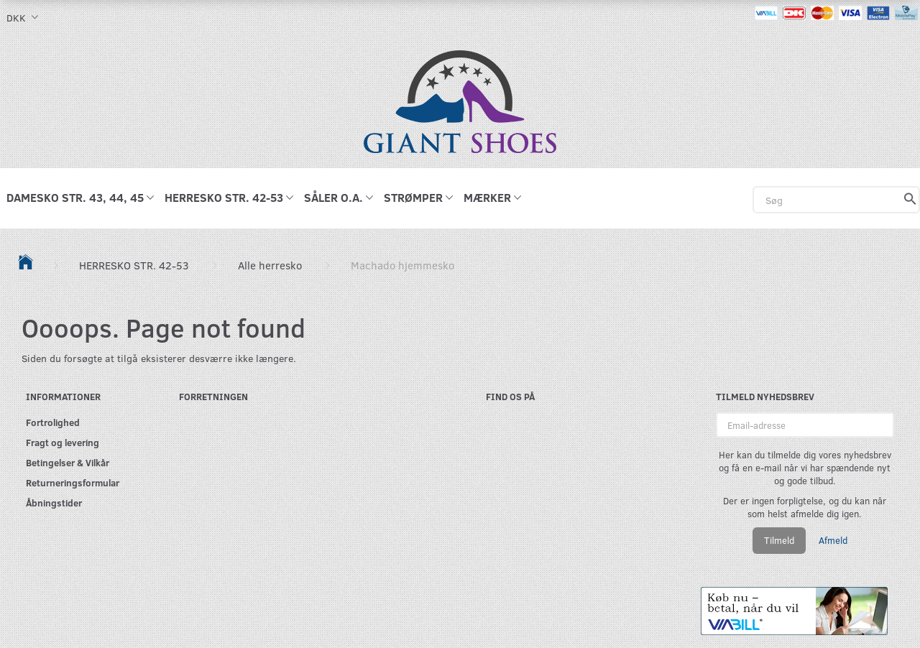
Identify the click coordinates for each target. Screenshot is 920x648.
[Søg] (910, 199)
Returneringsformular (72, 482)
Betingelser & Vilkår (67, 462)
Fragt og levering (62, 442)
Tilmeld (779, 540)
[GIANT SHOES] (460, 100)
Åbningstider (54, 502)
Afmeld (833, 540)
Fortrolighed (53, 422)
